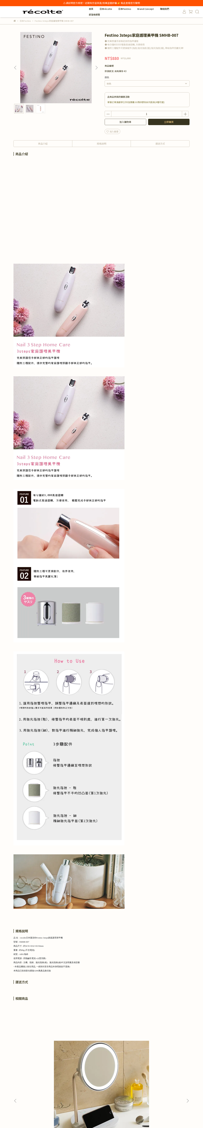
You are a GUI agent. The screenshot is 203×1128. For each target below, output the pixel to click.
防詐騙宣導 (101, 1088)
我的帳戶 (59, 1084)
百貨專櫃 (100, 1079)
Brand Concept (145, 8)
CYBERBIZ (88, 1120)
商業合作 (59, 1079)
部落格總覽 (94, 14)
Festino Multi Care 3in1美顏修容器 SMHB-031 (166, 1045)
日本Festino (124, 8)
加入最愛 (112, 131)
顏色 (107, 77)
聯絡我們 (164, 8)
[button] (96, 68)
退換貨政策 (60, 1088)
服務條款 (59, 1098)
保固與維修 (101, 1084)
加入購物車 (125, 122)
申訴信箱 (100, 1093)
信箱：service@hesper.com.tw (29, 1093)
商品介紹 (43, 143)
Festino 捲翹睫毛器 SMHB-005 (122, 1045)
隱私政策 (59, 1093)
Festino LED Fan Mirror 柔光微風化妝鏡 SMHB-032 (37, 1045)
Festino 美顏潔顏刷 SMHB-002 (80, 1045)
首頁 (91, 8)
